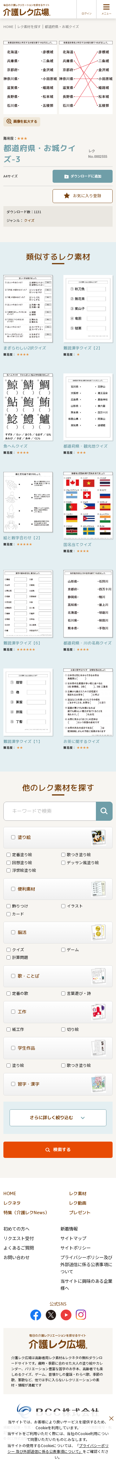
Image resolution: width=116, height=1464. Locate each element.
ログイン (87, 13)
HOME (8, 26)
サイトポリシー (75, 1247)
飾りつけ (17, 906)
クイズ (29, 220)
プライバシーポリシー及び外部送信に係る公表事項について (86, 1264)
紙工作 (15, 1029)
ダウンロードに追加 (86, 176)
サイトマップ (73, 1238)
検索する (62, 1150)
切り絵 (70, 1029)
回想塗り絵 (19, 862)
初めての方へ (16, 1228)
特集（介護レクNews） (26, 1213)
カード (15, 914)
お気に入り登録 (87, 195)
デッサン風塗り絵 (80, 862)
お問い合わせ (16, 1257)
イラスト (72, 906)
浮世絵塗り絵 (21, 870)
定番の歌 (17, 993)
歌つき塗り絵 (76, 854)
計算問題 (17, 957)
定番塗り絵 (19, 854)
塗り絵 (15, 1065)
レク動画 (77, 1203)
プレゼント (80, 1213)
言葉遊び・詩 (76, 993)
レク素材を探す (29, 26)
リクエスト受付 (18, 1238)
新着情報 (69, 1228)
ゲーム (70, 949)
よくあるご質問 (18, 1247)
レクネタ (12, 1203)
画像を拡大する (25, 121)
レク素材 (77, 1194)
